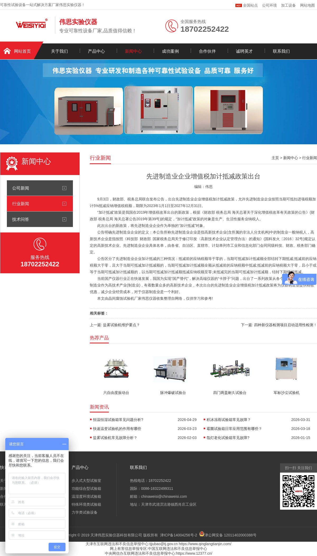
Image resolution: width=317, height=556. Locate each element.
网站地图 (307, 5)
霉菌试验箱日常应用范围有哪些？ (234, 429)
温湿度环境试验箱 (86, 496)
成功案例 (170, 51)
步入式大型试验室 (86, 480)
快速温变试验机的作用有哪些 (117, 429)
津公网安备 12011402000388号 (230, 535)
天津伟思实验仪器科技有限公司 (116, 535)
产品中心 (96, 51)
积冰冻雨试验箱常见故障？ (229, 420)
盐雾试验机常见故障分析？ (115, 438)
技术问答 (20, 219)
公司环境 (269, 5)
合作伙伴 (207, 51)
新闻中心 (133, 51)
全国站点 (246, 4)
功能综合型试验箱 (86, 488)
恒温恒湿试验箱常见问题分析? (118, 420)
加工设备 (288, 5)
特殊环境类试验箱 (86, 504)
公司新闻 (20, 188)
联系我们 (281, 51)
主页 (275, 158)
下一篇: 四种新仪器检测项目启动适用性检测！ (279, 325)
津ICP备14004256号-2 (178, 535)
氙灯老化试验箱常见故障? (228, 438)
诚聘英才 (244, 51)
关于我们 (59, 51)
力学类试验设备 (84, 512)
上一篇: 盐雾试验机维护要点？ (115, 325)
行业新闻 (20, 203)
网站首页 (22, 51)
